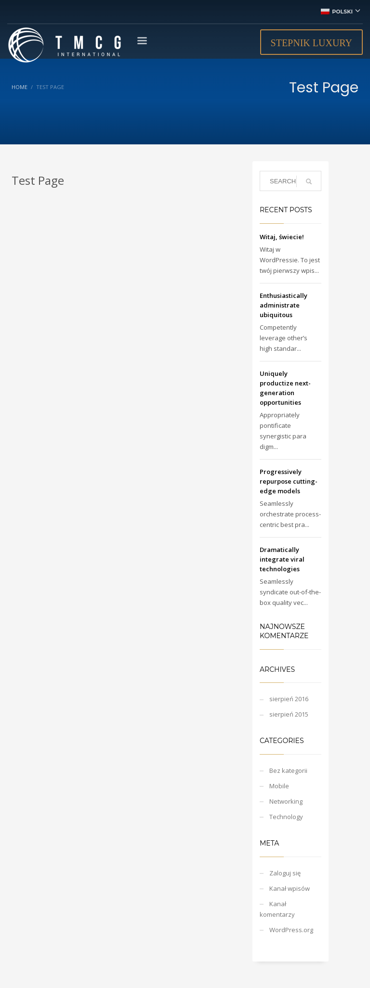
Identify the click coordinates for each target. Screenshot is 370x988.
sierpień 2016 (288, 698)
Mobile (279, 786)
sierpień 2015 (288, 714)
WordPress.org (291, 929)
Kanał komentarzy (277, 909)
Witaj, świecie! (282, 236)
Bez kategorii (288, 770)
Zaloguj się (285, 873)
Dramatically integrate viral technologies (282, 559)
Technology (286, 816)
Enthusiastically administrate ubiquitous (283, 305)
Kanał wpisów (289, 888)
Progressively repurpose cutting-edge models (288, 481)
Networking (286, 801)
